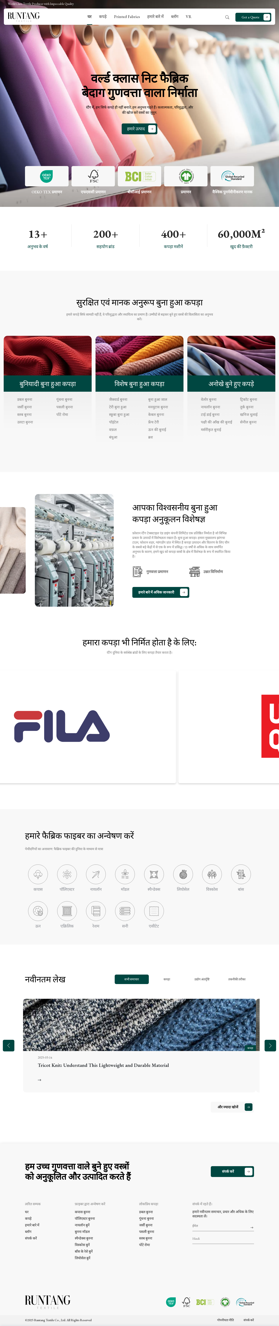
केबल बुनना (156, 414)
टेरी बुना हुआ (117, 407)
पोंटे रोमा (62, 414)
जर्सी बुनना (24, 407)
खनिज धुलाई (248, 414)
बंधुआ (113, 437)
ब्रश (150, 437)
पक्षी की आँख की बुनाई (216, 422)
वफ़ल (113, 429)
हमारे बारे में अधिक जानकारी (156, 592)
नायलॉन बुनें (82, 1225)
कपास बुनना (82, 1212)
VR (188, 16)
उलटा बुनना (25, 422)
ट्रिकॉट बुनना (248, 399)
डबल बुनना (24, 399)
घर (90, 16)
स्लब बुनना (24, 414)
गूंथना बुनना (64, 399)
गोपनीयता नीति (225, 1320)
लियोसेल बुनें (82, 1258)
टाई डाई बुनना (210, 414)
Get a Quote (250, 17)
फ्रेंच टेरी (153, 422)
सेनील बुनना (248, 422)
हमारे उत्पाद (136, 128)
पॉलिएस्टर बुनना (85, 1218)
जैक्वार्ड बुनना (118, 399)
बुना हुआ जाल (157, 399)
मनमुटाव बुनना (158, 407)
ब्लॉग (174, 16)
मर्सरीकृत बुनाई (211, 429)
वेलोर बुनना (208, 399)
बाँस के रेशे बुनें (84, 1251)
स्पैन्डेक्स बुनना (84, 1238)
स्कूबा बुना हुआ (119, 414)
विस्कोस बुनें (82, 1245)
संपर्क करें (228, 1171)
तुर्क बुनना (246, 407)
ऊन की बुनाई (157, 429)
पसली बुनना (64, 407)
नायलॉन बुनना (210, 407)
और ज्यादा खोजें (228, 1107)
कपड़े (103, 16)
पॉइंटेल (113, 422)
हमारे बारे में (155, 16)
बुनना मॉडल (82, 1231)
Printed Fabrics (127, 16)
